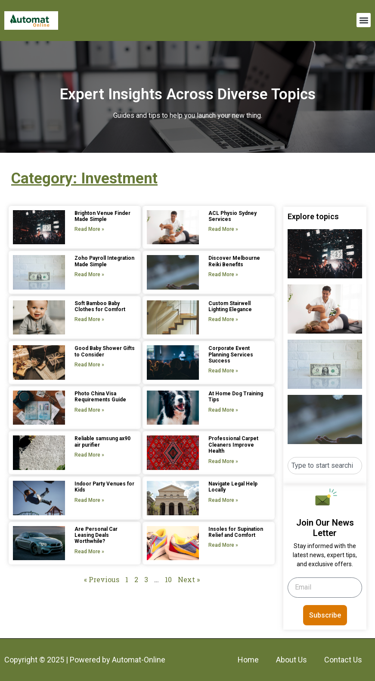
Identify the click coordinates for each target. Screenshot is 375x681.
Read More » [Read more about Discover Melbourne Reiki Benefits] (223, 274)
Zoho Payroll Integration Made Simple (104, 261)
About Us (291, 659)
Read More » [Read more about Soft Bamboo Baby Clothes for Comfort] (89, 319)
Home (248, 659)
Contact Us (343, 659)
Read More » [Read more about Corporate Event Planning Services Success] (223, 371)
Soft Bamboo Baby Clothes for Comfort (99, 306)
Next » (189, 579)
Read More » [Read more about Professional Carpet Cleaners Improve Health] (223, 461)
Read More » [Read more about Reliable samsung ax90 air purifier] (89, 455)
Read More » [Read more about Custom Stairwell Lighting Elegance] (223, 319)
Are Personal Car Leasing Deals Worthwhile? (96, 535)
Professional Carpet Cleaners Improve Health (233, 444)
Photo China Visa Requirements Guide (100, 397)
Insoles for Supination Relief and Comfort (235, 532)
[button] (363, 20)
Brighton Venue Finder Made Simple (102, 216)
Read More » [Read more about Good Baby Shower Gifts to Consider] (89, 365)
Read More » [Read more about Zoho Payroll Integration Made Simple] (89, 274)
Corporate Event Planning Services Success (230, 354)
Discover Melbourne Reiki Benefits (234, 261)
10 (168, 579)
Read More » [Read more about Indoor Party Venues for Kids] (89, 500)
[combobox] (325, 465)
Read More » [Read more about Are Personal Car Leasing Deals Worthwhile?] (89, 552)
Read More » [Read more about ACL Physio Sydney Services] (223, 229)
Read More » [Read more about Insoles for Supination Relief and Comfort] (223, 545)
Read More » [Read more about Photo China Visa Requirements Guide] (89, 410)
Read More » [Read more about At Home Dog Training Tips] (223, 410)
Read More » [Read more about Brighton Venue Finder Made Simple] (89, 229)
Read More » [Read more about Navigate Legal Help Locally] (223, 500)
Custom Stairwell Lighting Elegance (230, 306)
